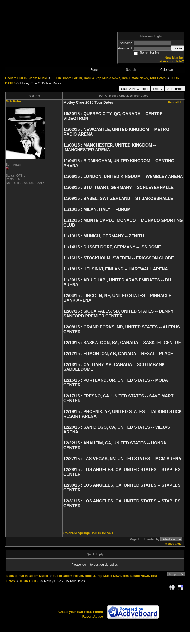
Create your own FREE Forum (80, 612)
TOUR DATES (29, 581)
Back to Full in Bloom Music (26, 78)
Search (131, 70)
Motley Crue (173, 543)
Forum (95, 70)
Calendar (166, 70)
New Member (174, 58)
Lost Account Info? (170, 61)
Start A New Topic (134, 89)
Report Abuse (92, 616)
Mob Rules (14, 101)
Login (177, 48)
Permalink (175, 102)
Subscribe (175, 89)
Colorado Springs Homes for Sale (88, 533)
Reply (157, 89)
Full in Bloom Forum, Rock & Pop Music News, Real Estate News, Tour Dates (109, 78)
